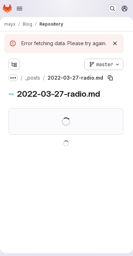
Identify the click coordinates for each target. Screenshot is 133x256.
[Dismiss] (115, 43)
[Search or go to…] (112, 8)
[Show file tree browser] (14, 64)
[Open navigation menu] (19, 8)
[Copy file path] (110, 78)
